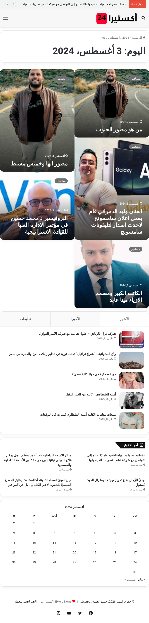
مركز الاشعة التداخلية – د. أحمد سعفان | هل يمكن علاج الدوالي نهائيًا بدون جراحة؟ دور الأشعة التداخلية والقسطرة (38, 460)
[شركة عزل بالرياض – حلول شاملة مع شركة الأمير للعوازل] (131, 339)
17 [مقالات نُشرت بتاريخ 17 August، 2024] (135, 552)
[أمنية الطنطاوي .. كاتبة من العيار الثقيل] (131, 400)
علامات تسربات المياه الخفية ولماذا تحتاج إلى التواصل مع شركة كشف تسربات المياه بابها (71, 4)
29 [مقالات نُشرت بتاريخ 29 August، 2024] (34, 562)
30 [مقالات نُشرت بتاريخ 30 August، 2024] (14, 562)
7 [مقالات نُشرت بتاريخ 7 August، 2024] (54, 533)
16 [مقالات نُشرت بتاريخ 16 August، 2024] (14, 542)
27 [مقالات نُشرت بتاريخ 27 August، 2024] (74, 562)
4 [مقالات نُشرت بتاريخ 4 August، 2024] (115, 533)
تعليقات (25, 319)
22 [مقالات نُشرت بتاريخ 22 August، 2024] (34, 552)
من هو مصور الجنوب (119, 129)
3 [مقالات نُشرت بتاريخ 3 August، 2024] (135, 533)
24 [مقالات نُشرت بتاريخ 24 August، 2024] (135, 562)
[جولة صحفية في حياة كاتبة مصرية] (131, 380)
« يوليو (141, 579)
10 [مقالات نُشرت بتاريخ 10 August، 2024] (135, 542)
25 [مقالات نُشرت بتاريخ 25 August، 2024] (115, 562)
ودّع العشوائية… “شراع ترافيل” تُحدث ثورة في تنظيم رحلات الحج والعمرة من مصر (62, 354)
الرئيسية (138, 37)
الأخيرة (75, 319)
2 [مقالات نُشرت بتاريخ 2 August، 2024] (14, 523)
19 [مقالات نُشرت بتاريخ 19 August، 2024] (94, 552)
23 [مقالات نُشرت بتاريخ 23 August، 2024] (14, 552)
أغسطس (114, 37)
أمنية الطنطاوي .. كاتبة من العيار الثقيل (90, 394)
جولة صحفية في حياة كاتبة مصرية (94, 374)
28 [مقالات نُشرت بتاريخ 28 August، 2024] (54, 562)
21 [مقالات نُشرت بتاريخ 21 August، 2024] (54, 552)
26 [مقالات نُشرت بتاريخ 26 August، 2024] (94, 562)
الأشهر (124, 319)
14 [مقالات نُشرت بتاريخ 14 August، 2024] (54, 542)
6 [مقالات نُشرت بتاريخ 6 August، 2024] (74, 533)
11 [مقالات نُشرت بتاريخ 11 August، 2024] (115, 542)
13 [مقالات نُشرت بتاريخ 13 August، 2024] (74, 542)
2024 (125, 37)
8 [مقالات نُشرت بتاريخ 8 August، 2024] (34, 533)
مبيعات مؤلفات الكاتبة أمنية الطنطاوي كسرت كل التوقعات (78, 414)
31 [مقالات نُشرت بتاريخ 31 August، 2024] (135, 572)
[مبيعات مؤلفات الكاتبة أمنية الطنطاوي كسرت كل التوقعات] (131, 420)
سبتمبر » (130, 579)
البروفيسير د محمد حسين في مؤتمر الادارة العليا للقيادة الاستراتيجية (39, 225)
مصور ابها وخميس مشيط (39, 163)
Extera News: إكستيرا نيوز (55, 601)
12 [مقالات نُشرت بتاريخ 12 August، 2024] (94, 542)
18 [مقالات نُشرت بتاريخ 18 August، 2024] (115, 552)
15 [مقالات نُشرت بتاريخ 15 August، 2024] (34, 542)
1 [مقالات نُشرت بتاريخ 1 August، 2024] (34, 523)
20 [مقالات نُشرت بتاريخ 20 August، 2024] (74, 552)
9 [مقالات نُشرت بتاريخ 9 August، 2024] (14, 533)
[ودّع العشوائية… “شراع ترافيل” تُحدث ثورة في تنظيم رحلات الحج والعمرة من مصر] (131, 360)
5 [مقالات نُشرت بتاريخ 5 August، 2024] (94, 533)
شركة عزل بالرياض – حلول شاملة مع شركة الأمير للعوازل (77, 333)
